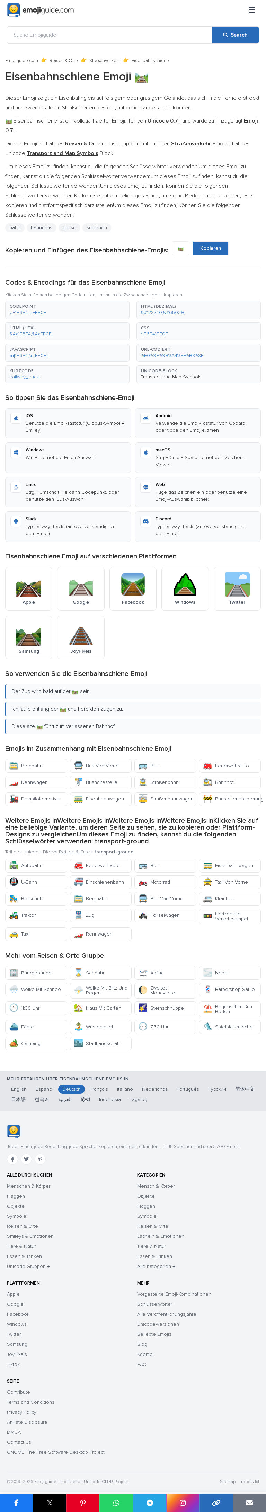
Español (44, 1089)
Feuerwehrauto (226, 765)
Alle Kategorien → (156, 1266)
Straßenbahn (158, 782)
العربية (65, 1099)
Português (188, 1089)
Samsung (17, 1344)
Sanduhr (89, 972)
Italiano (125, 1089)
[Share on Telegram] (149, 1503)
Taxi (19, 934)
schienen (97, 228)
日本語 (18, 1099)
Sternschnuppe (161, 1008)
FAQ (142, 1364)
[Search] (235, 35)
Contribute (18, 1392)
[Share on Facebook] (16, 1503)
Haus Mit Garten (97, 1008)
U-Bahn (23, 882)
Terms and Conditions (30, 1402)
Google (15, 1304)
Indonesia (110, 1099)
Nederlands (155, 1089)
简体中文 (245, 1089)
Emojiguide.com (21, 60)
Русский (217, 1089)
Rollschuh (26, 898)
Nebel (216, 972)
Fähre (21, 1026)
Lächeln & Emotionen (160, 1236)
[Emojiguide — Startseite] (13, 1131)
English (19, 1089)
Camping (25, 1043)
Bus (148, 765)
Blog (142, 1344)
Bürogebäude (30, 972)
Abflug (151, 972)
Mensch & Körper (156, 1186)
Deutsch (71, 1089)
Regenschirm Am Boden (227, 1009)
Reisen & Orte (64, 60)
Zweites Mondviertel (157, 990)
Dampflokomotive (34, 799)
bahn (14, 228)
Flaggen (16, 1196)
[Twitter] (26, 1159)
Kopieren (210, 248)
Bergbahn (26, 765)
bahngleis (41, 228)
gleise (69, 228)
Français (99, 1089)
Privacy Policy (21, 1412)
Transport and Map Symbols (171, 377)
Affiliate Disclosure (27, 1422)
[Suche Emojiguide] (109, 35)
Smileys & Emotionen (30, 1236)
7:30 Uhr (153, 1026)
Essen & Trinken (24, 1256)
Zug (84, 915)
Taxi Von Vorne (225, 882)
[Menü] (252, 10)
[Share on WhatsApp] (116, 1503)
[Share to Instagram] (183, 1503)
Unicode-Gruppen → (28, 1266)
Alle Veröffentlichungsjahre (166, 1314)
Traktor (22, 915)
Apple (13, 1294)
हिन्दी (85, 1099)
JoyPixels (17, 1354)
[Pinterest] (40, 1159)
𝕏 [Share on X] (50, 1502)
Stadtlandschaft (97, 1043)
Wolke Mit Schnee (35, 989)
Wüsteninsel (93, 1026)
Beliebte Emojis (154, 1334)
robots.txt (250, 1481)
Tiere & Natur (21, 1246)
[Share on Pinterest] (82, 1503)
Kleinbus (218, 898)
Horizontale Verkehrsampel (225, 916)
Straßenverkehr (104, 60)
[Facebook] (12, 1159)
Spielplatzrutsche (228, 1026)
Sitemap (228, 1481)
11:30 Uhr (24, 1008)
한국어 (42, 1099)
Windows (17, 1324)
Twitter (14, 1334)
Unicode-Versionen (158, 1324)
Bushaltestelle (95, 782)
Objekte (16, 1206)
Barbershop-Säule (229, 989)
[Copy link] (216, 1503)
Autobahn (26, 865)
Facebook (18, 1314)
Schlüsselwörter (154, 1304)
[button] (67, 310)
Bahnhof (218, 782)
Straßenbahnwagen (166, 799)
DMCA (14, 1432)
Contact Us (19, 1442)
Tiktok (13, 1364)
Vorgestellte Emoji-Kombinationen (174, 1294)
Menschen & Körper (28, 1186)
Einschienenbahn (99, 882)
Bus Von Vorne (96, 765)
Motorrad (154, 882)
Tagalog (138, 1099)
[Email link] (249, 1503)
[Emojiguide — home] (40, 10)
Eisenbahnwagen (99, 799)
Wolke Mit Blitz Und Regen (100, 990)
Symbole (16, 1216)
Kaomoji (146, 1354)
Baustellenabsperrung (232, 799)
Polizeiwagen (159, 915)
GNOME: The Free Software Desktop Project (56, 1452)
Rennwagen (28, 782)
